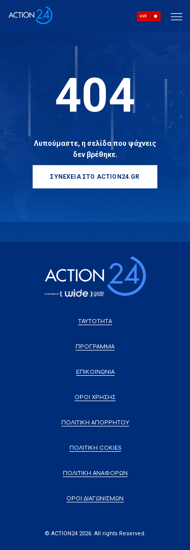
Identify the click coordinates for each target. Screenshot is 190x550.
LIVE (143, 16)
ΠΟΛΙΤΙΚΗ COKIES (95, 447)
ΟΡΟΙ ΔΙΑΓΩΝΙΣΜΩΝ (95, 498)
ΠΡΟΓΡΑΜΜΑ (95, 346)
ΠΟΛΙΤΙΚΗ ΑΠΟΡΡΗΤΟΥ (95, 422)
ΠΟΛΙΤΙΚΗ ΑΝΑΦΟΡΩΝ (95, 473)
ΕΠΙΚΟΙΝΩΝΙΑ (95, 371)
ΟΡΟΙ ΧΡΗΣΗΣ (95, 397)
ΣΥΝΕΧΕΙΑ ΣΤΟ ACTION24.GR (94, 176)
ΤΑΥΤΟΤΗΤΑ (95, 321)
